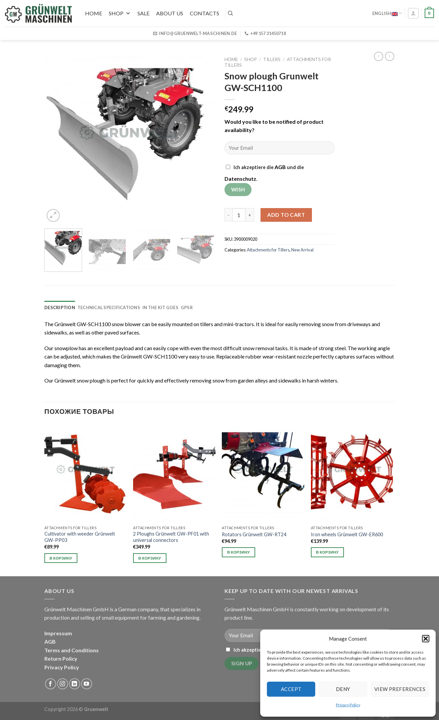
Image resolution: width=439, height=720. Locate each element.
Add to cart (286, 214)
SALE (143, 13)
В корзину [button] (61, 558)
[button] (425, 638)
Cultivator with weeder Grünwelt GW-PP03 (79, 537)
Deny (343, 689)
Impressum (58, 633)
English (387, 13)
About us (169, 13)
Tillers (272, 59)
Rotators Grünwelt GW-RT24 (254, 534)
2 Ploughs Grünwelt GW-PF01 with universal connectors (171, 537)
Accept (291, 689)
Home (93, 13)
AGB (280, 167)
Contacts (204, 13)
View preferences (399, 689)
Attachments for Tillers (268, 249)
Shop (120, 13)
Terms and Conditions (71, 650)
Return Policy (60, 658)
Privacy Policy (348, 704)
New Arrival (302, 249)
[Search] (230, 13)
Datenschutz (240, 178)
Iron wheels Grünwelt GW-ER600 (347, 534)
